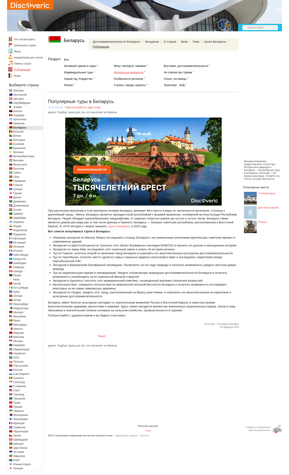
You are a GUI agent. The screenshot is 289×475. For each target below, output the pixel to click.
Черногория (20, 431)
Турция (17, 406)
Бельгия (18, 131)
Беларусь (19, 127)
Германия (19, 180)
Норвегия (19, 353)
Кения (17, 275)
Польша (18, 361)
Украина (18, 410)
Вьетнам (18, 168)
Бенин (17, 135)
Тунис (17, 402)
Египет (17, 209)
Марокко (18, 332)
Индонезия (20, 230)
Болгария (19, 139)
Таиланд (18, 394)
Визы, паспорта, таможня (130, 65)
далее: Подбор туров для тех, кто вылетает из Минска (82, 112)
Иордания (19, 234)
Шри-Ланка (20, 447)
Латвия (17, 295)
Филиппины (20, 415)
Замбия (18, 213)
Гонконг (18, 185)
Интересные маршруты (128, 72)
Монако (18, 341)
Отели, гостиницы (175, 78)
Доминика (19, 201)
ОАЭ (16, 357)
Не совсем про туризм (178, 72)
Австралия (20, 94)
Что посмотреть (24, 39)
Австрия (18, 98)
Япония (18, 468)
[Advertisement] (258, 99)
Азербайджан (22, 102)
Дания (17, 197)
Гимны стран (22, 63)
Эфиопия (19, 456)
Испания (18, 246)
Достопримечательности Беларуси (116, 41)
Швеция (18, 443)
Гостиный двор (266, 193)
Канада (18, 271)
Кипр (16, 279)
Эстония (18, 451)
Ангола (17, 111)
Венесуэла (20, 164)
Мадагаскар (20, 308)
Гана (16, 176)
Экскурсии (152, 41)
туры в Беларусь (119, 226)
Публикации (22, 69)
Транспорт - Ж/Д (174, 85)
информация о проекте (126, 435)
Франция (18, 423)
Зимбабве (19, 217)
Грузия (17, 193)
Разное (68, 85)
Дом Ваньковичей (268, 207)
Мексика (18, 337)
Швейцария (20, 439)
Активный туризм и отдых (80, 65)
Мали (16, 320)
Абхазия (18, 90)
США (16, 390)
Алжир (17, 107)
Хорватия (19, 427)
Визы (17, 51)
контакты (144, 435)
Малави (18, 312)
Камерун (18, 267)
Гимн (196, 41)
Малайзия (19, 316)
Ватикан (18, 152)
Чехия (17, 435)
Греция (17, 189)
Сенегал (18, 378)
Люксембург (21, 304)
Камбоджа (19, 263)
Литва (17, 300)
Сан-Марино (21, 373)
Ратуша (262, 221)
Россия (17, 369)
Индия (17, 226)
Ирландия (19, 238)
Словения (19, 386)
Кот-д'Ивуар (20, 287)
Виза (184, 41)
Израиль (18, 222)
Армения (19, 123)
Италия (18, 250)
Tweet (102, 336)
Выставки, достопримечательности (186, 65)
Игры (17, 75)
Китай (17, 283)
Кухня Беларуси (215, 41)
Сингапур (19, 382)
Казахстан (19, 258)
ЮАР (16, 460)
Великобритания (23, 156)
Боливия (18, 143)
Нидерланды (21, 349)
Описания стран (25, 45)
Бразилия (19, 148)
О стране (170, 41)
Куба (16, 291)
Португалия (20, 365)
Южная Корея (22, 464)
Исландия (19, 242)
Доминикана (21, 205)
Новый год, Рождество (78, 78)
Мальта (18, 328)
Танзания (19, 398)
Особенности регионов (128, 78)
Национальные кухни (28, 57)
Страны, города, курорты (130, 85)
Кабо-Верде (20, 254)
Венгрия (18, 160)
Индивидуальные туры (78, 72)
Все (66, 59)
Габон (17, 172)
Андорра (18, 115)
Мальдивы (20, 324)
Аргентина (19, 119)
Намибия (19, 345)
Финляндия (20, 419)
